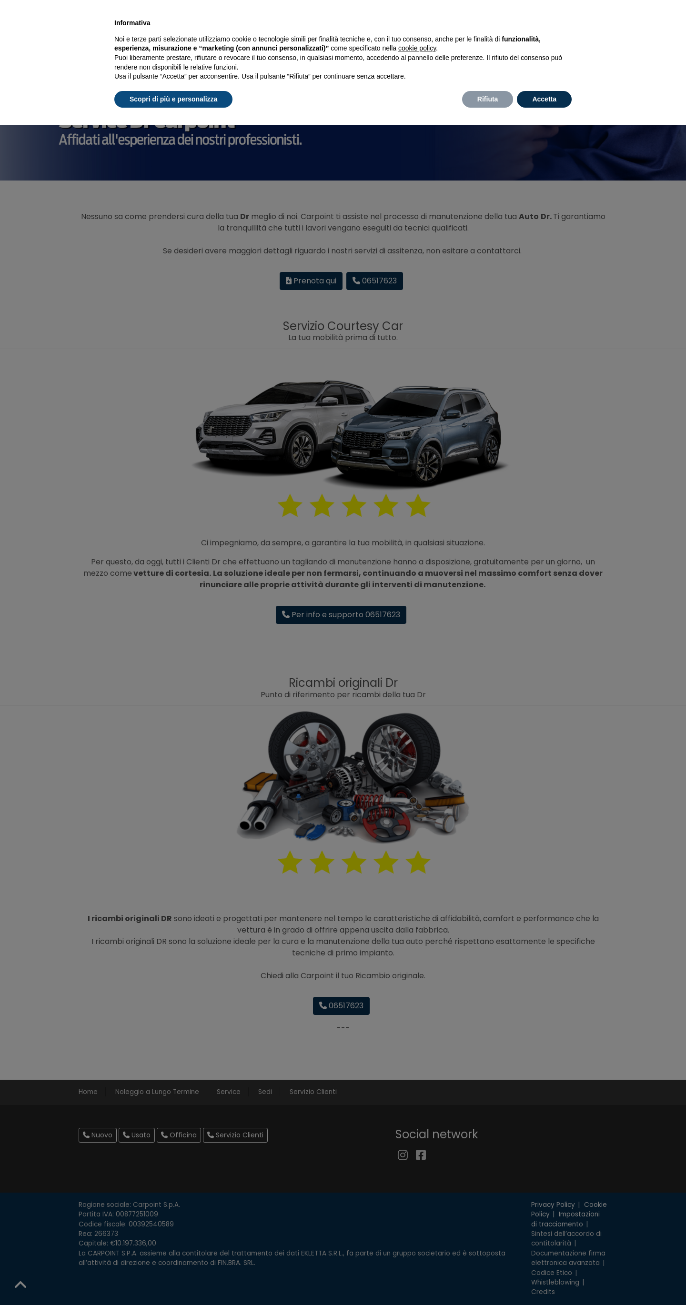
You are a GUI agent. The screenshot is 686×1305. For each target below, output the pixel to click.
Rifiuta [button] (487, 99)
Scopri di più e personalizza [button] (173, 99)
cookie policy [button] (417, 48)
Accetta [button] (544, 99)
